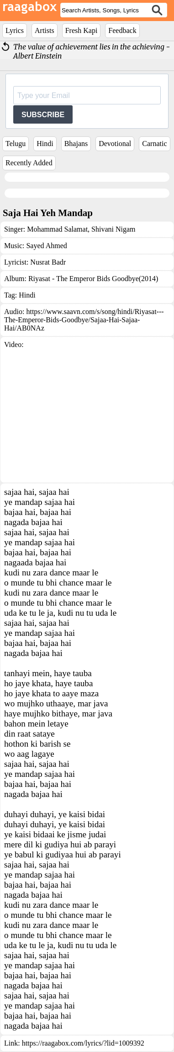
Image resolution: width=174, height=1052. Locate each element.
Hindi (45, 143)
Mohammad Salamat (57, 229)
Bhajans (76, 143)
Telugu (15, 143)
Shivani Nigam (112, 229)
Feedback (122, 30)
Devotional (115, 143)
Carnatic (154, 143)
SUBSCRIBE (42, 115)
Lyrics (14, 30)
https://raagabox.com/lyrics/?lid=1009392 (83, 1043)
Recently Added (29, 163)
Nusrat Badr (48, 262)
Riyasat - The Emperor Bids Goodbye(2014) (93, 278)
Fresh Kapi (81, 30)
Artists (44, 30)
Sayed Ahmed (46, 245)
